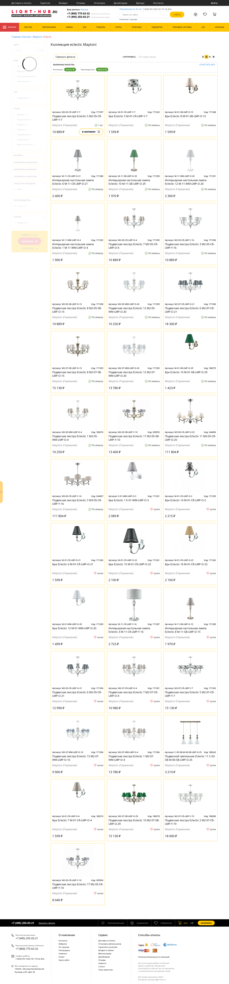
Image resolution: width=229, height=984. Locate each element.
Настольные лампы (27, 76)
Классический (25, 119)
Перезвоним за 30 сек (130, 9)
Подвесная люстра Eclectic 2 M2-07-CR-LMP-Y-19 (189, 822)
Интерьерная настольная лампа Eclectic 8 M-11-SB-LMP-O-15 (185, 629)
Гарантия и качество (107, 947)
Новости (102, 963)
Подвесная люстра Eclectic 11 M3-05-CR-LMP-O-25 (190, 437)
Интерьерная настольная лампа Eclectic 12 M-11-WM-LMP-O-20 (185, 181)
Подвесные (24, 98)
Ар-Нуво (22, 114)
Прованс (22, 129)
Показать (29, 241)
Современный (24, 134)
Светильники (24, 81)
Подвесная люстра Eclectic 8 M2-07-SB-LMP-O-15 (77, 373)
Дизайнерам (120, 2)
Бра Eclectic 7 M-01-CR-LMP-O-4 (72, 820)
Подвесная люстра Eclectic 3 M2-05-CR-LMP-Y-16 (189, 245)
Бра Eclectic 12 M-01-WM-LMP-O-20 (74, 628)
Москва (84, 9)
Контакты (158, 2)
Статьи (101, 966)
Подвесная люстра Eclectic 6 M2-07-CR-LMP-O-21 (189, 309)
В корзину (91, 131)
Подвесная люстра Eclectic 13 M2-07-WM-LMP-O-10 (75, 758)
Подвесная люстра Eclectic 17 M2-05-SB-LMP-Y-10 (134, 437)
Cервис (103, 935)
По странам (64, 947)
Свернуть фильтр (65, 56)
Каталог (9, 27)
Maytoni (37, 36)
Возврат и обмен (106, 950)
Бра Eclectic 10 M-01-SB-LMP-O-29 (186, 372)
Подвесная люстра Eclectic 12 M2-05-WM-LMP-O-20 (132, 309)
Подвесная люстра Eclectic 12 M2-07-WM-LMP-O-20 (132, 373)
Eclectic (70, 69)
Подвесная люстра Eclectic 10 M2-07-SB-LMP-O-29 (134, 822)
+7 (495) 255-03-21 (88, 17)
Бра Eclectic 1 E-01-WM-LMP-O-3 (129, 500)
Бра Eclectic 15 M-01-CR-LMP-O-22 (130, 564)
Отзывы (80, 2)
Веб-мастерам (104, 953)
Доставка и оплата (21, 2)
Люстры (22, 71)
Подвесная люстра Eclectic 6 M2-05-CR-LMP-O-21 (77, 693)
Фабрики (63, 944)
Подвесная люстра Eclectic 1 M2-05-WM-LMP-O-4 (75, 437)
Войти (214, 3)
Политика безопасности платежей (153, 957)
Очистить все (207, 64)
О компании (67, 935)
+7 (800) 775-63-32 (88, 13)
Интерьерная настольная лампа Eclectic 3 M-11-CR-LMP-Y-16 (129, 629)
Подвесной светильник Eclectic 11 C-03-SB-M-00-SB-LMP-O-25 (190, 758)
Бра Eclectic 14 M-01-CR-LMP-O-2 (185, 500)
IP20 (20, 189)
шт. (183, 923)
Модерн (22, 124)
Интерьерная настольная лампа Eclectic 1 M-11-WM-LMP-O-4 (73, 245)
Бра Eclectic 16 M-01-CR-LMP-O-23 (186, 564)
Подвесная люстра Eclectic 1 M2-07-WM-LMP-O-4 (131, 758)
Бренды (140, 2)
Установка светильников (109, 944)
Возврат (63, 2)
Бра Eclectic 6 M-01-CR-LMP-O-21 (72, 564)
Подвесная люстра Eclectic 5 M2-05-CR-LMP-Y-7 (77, 117)
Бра (20, 66)
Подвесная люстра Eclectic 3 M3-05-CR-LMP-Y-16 (77, 501)
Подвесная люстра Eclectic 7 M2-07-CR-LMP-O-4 (133, 693)
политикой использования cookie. (155, 971)
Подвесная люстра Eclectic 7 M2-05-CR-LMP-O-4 (133, 245)
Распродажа (64, 950)
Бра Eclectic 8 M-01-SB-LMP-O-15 (185, 116)
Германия (23, 222)
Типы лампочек (105, 969)
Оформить (206, 923)
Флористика (23, 139)
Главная (16, 36)
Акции (61, 956)
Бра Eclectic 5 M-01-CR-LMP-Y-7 (128, 116)
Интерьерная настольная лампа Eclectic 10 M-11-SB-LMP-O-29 (129, 181)
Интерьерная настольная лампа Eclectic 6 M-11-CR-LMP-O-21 (73, 181)
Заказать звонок (47, 923)
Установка (99, 2)
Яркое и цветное (25, 144)
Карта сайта (64, 960)
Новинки (63, 953)
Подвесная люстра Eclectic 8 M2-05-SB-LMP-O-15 (77, 309)
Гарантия (45, 2)
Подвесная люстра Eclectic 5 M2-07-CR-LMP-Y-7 (189, 693)
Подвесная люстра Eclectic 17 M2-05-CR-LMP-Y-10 (77, 886)
